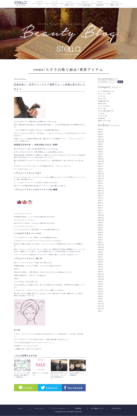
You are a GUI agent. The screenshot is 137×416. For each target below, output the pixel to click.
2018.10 (101, 276)
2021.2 (100, 207)
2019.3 (100, 264)
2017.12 (101, 300)
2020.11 (101, 214)
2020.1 (100, 239)
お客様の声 (99, 5)
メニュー (70, 1)
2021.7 (100, 197)
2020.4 (100, 232)
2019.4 (100, 261)
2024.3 (100, 148)
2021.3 (100, 205)
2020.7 (100, 224)
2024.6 (100, 141)
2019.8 (100, 251)
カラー (100, 105)
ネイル (54, 5)
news (36, 69)
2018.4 (100, 291)
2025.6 (100, 131)
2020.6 (100, 227)
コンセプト (39, 1)
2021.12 (101, 185)
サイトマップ (39, 408)
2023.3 (100, 165)
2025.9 (100, 126)
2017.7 (100, 308)
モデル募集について (97, 408)
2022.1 (100, 183)
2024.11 (101, 136)
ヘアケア (101, 112)
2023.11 (101, 156)
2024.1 (100, 153)
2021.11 (101, 187)
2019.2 (100, 266)
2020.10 (101, 217)
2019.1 (100, 268)
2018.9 (100, 278)
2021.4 (100, 202)
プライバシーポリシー (58, 408)
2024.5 (100, 143)
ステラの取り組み (85, 5)
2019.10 (101, 246)
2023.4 (100, 163)
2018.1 (100, 298)
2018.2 (100, 295)
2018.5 (100, 288)
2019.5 (100, 259)
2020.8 (100, 222)
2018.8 (100, 281)
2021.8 (100, 195)
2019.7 (100, 254)
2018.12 (101, 271)
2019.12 (101, 241)
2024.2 (100, 151)
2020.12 (101, 212)
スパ (39, 5)
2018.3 (100, 293)
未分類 (100, 115)
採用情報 (78, 408)
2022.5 (100, 178)
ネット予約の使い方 (105, 88)
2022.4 (100, 180)
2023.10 (101, 158)
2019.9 (100, 249)
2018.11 (101, 273)
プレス (100, 93)
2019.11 (101, 244)
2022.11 (101, 173)
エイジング (115, 1)
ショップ (54, 1)
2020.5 (100, 229)
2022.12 (101, 170)
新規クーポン (114, 5)
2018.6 (100, 286)
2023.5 (100, 160)
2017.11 (101, 303)
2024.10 (101, 138)
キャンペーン (102, 90)
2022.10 (101, 175)
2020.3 (100, 234)
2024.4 (100, 146)
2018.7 (100, 283)
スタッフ (85, 1)
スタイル (100, 1)
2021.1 (100, 210)
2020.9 (100, 219)
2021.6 (100, 200)
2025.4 (100, 133)
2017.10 (101, 305)
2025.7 (100, 129)
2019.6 (100, 256)
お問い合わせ (116, 408)
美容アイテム (69, 5)
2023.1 (100, 168)
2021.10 (101, 190)
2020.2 (100, 237)
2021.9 (100, 192)
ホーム (20, 408)
